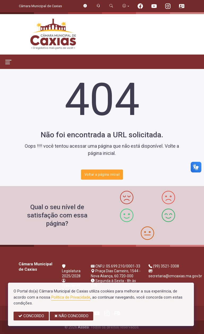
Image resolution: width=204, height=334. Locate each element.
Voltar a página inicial (102, 174)
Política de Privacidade (70, 297)
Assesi (83, 327)
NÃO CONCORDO (71, 316)
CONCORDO (31, 316)
